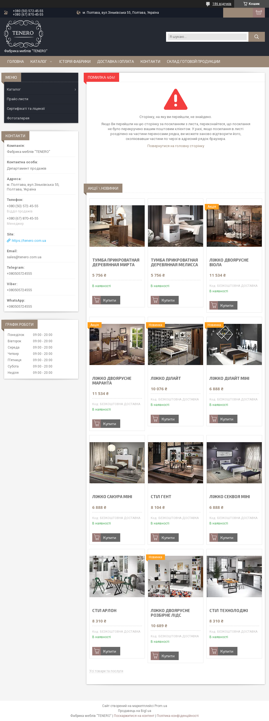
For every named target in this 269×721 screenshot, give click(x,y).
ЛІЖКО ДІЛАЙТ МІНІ (229, 378)
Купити (109, 300)
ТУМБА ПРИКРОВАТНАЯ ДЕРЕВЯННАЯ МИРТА (115, 262)
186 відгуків (221, 4)
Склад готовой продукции (193, 61)
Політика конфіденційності (178, 716)
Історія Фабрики (75, 61)
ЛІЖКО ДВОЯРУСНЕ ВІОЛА (229, 262)
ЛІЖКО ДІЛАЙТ (166, 378)
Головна (15, 61)
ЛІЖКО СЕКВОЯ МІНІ (229, 496)
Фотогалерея (18, 118)
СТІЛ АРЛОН (104, 610)
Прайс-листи (17, 99)
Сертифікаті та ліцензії (26, 108)
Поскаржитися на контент (134, 716)
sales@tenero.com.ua (24, 257)
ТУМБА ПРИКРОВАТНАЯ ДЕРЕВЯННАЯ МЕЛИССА (174, 262)
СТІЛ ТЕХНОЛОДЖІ (228, 610)
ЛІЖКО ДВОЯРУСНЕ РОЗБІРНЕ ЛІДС (170, 613)
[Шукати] (256, 37)
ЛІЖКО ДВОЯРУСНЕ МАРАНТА (111, 380)
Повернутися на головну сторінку (175, 146)
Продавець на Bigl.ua (134, 711)
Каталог (38, 61)
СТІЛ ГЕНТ (161, 496)
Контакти (150, 61)
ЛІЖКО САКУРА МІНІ (112, 496)
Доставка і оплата (115, 61)
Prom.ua (161, 706)
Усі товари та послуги (106, 671)
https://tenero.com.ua (29, 241)
